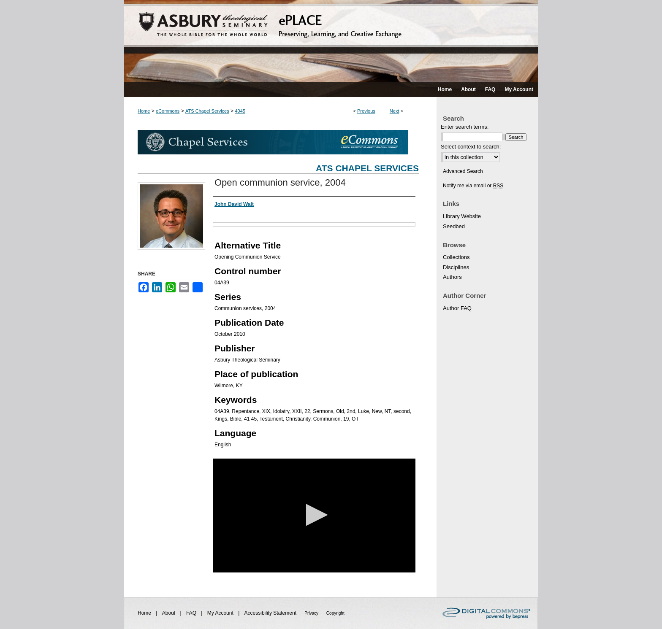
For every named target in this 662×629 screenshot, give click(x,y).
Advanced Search (463, 171)
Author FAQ (457, 308)
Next (394, 110)
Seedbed (454, 226)
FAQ (192, 613)
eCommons (167, 110)
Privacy (312, 613)
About (169, 613)
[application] (314, 515)
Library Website (462, 216)
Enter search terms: (464, 127)
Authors (452, 277)
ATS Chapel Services (207, 110)
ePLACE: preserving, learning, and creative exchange (331, 41)
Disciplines (456, 267)
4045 (240, 110)
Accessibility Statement (271, 613)
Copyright (335, 613)
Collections (456, 257)
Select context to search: (471, 146)
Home (144, 110)
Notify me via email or (473, 186)
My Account (221, 613)
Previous (366, 110)
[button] (314, 515)
